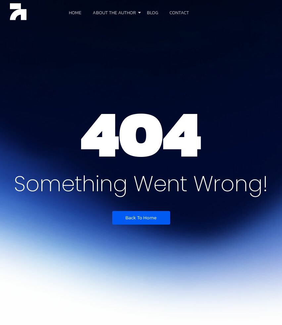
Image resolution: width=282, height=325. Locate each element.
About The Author (115, 12)
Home (75, 12)
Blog (152, 12)
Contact (179, 12)
